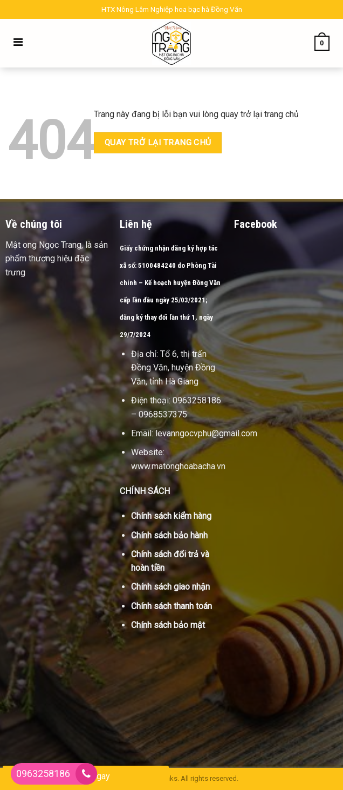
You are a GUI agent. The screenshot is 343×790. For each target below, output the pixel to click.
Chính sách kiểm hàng (171, 516)
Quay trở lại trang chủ (158, 142)
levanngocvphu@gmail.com (206, 433)
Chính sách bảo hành (169, 535)
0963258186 (43, 773)
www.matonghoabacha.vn (178, 466)
